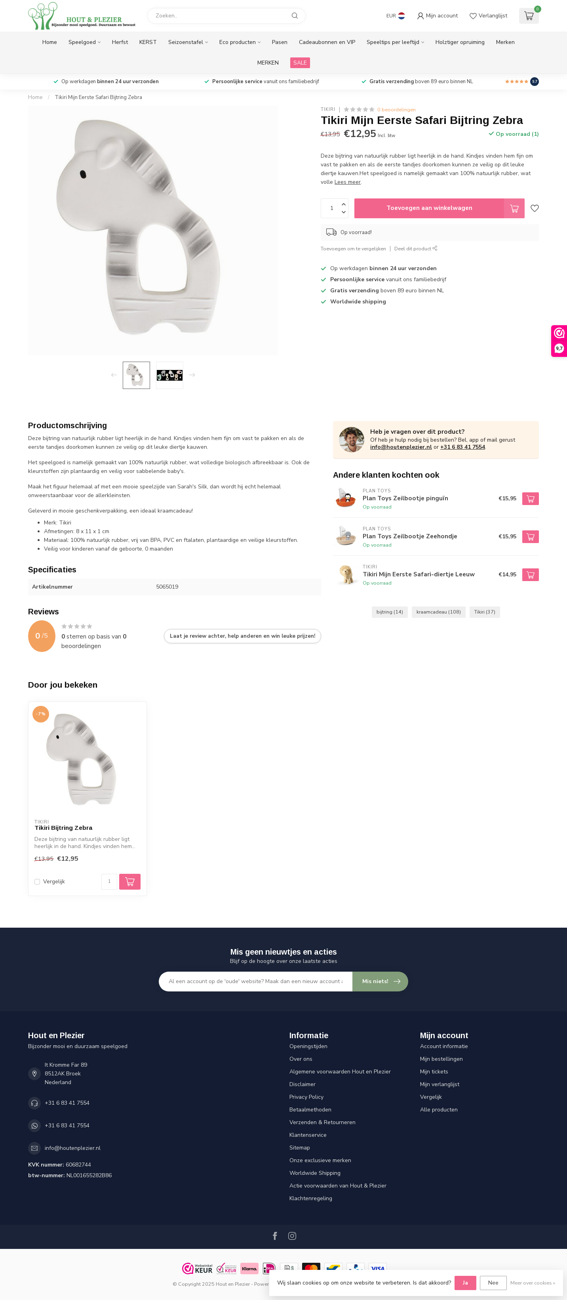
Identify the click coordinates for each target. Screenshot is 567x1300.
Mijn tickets (434, 1071)
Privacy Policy (306, 1097)
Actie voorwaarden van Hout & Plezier (337, 1185)
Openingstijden (308, 1046)
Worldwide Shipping (315, 1173)
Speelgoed (82, 42)
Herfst (120, 42)
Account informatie (444, 1046)
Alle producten (439, 1109)
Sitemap (299, 1147)
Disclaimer (302, 1084)
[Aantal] (109, 882)
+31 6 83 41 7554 (462, 447)
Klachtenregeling (310, 1198)
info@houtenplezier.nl (401, 447)
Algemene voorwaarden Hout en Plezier (340, 1071)
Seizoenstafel (185, 42)
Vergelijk (54, 881)
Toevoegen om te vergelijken (353, 248)
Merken (505, 42)
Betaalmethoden (310, 1109)
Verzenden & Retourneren (322, 1122)
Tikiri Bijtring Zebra (63, 827)
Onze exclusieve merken (320, 1160)
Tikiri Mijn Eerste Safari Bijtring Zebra (98, 97)
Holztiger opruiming (460, 42)
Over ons (300, 1059)
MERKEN (268, 63)
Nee (493, 1283)
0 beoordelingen (396, 109)
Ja (465, 1283)
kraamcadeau (439, 611)
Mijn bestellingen (441, 1059)
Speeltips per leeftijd (393, 42)
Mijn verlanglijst (439, 1084)
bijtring (390, 611)
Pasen (279, 42)
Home (49, 42)
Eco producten (237, 42)
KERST (148, 42)
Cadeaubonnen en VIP (327, 42)
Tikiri (328, 109)
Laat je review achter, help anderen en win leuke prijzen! (242, 636)
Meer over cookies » (532, 1282)
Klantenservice (308, 1135)
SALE (300, 63)
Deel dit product (416, 248)
